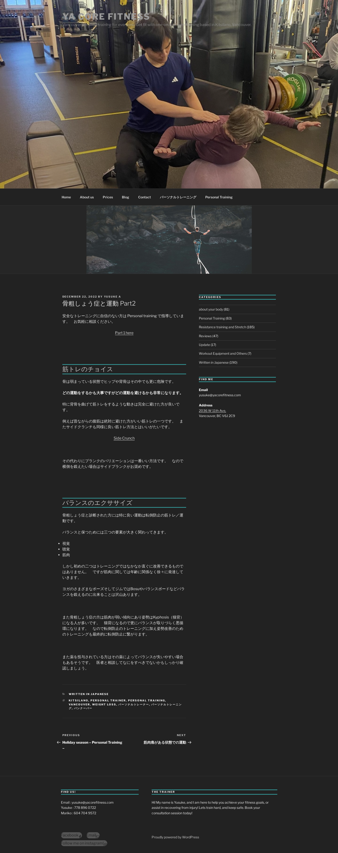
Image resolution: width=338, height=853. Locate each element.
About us (87, 197)
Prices (108, 197)
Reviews (205, 336)
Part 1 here (124, 333)
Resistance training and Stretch (222, 327)
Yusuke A (112, 296)
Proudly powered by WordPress (175, 837)
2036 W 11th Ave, (212, 411)
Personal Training (219, 197)
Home (66, 197)
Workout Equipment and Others (223, 353)
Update (204, 345)
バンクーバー (83, 708)
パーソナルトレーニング (178, 197)
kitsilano (78, 700)
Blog (125, 197)
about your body (211, 309)
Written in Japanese (89, 694)
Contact (144, 197)
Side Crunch (124, 438)
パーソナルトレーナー (133, 704)
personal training (146, 700)
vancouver (79, 704)
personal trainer (108, 700)
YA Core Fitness (106, 16)
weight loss (104, 704)
